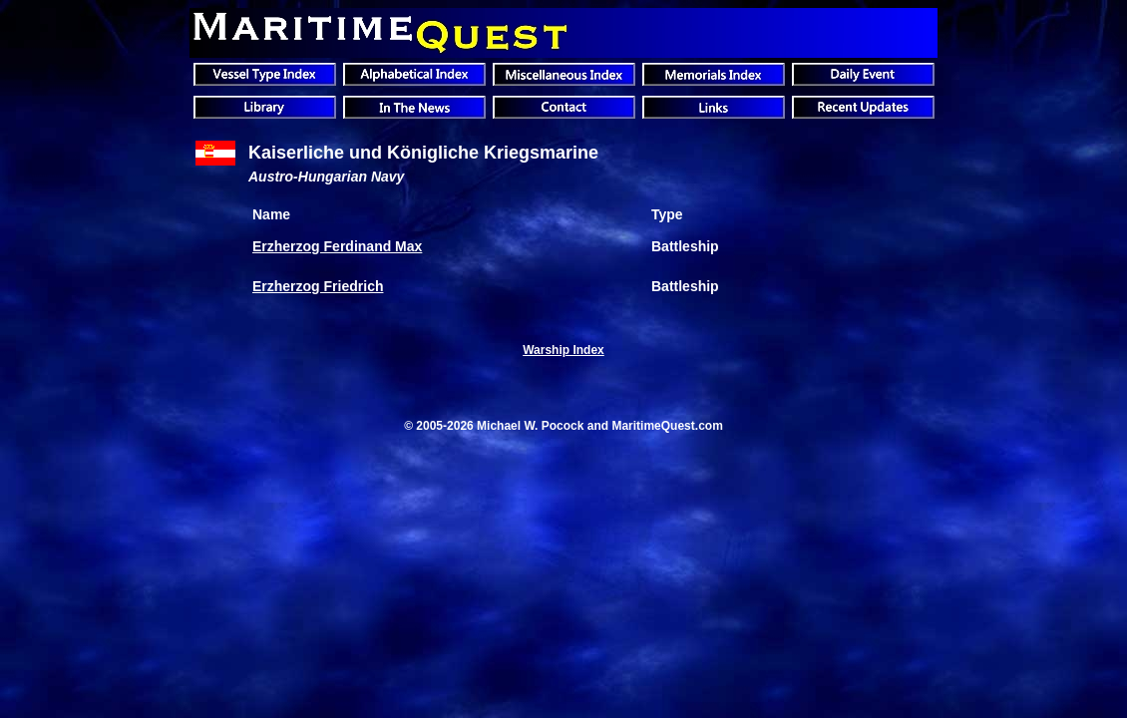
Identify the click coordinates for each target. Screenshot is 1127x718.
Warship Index (563, 350)
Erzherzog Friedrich (317, 286)
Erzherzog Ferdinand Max (337, 246)
